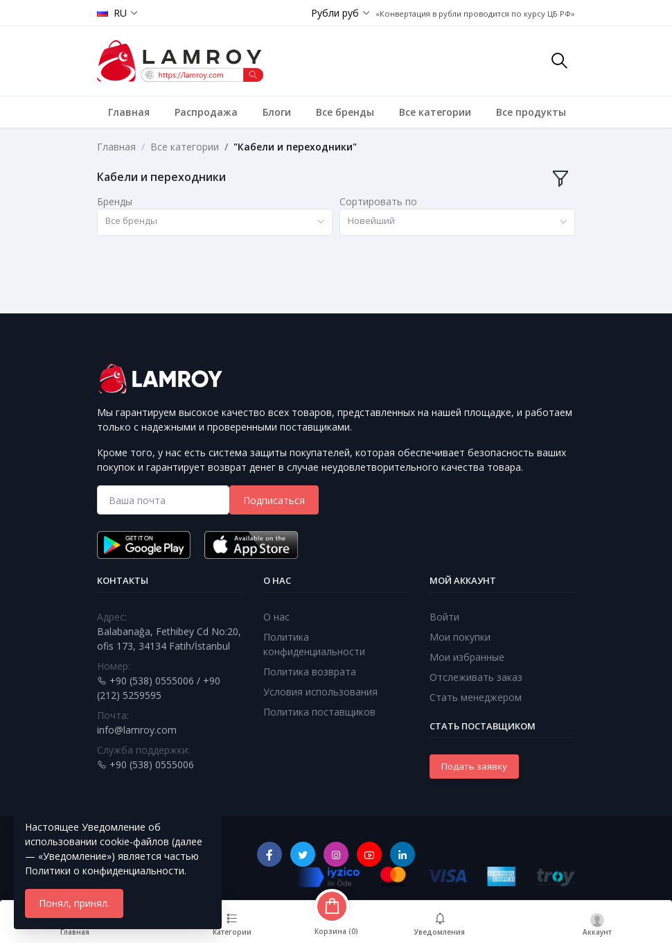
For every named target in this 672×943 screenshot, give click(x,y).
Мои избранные (467, 657)
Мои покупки (460, 636)
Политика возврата (309, 671)
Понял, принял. (74, 903)
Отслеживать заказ (476, 677)
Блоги (277, 112)
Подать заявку (474, 766)
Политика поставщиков (319, 711)
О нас (276, 616)
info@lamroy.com (137, 729)
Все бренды (345, 112)
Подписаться (274, 500)
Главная (129, 112)
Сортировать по (378, 201)
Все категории (435, 112)
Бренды (114, 201)
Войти (444, 616)
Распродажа (206, 112)
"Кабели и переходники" (295, 146)
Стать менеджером (476, 697)
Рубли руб (335, 12)
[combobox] (215, 222)
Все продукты (531, 112)
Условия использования (320, 691)
